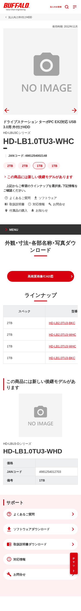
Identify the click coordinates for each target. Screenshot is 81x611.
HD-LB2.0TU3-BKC (62, 323)
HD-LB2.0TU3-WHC (62, 334)
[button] (40, 276)
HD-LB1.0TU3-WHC (62, 346)
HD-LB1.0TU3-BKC (62, 358)
